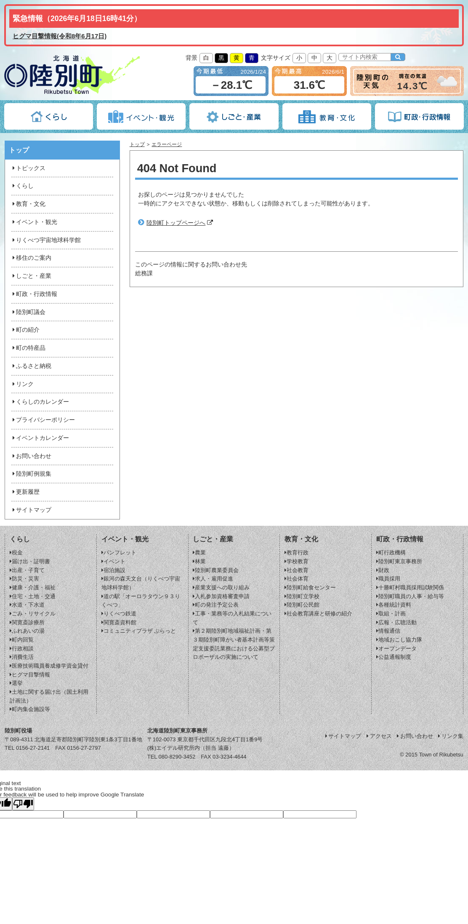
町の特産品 (28, 348)
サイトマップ (31, 510)
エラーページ (167, 144)
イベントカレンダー (40, 438)
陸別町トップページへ (175, 223)
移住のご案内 (31, 258)
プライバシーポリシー (42, 420)
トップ (137, 144)
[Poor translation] (23, 803)
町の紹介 (25, 330)
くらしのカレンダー (40, 402)
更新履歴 (25, 492)
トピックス (28, 168)
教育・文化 (28, 204)
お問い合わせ (31, 456)
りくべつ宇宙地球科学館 (45, 240)
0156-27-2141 (33, 748)
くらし (22, 186)
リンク (22, 384)
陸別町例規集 (31, 474)
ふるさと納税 (31, 366)
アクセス (378, 736)
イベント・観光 (34, 222)
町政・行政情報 (34, 294)
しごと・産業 (31, 276)
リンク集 (450, 736)
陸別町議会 (28, 312)
